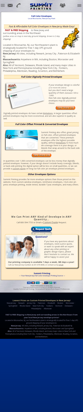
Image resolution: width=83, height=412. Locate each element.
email (61, 264)
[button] (3, 5)
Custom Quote (50, 222)
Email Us (10, 5)
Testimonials (62, 5)
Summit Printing (41, 6)
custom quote (19, 168)
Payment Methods (41, 282)
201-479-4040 (18, 5)
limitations (48, 113)
